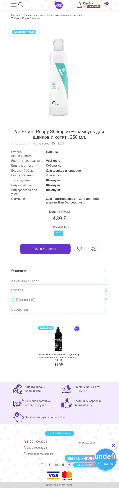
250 (58, 233)
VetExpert (79, 15)
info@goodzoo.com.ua (38, 453)
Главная (15, 15)
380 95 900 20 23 (35, 447)
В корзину (45, 249)
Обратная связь (58, 433)
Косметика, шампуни (59, 15)
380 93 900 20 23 (35, 441)
